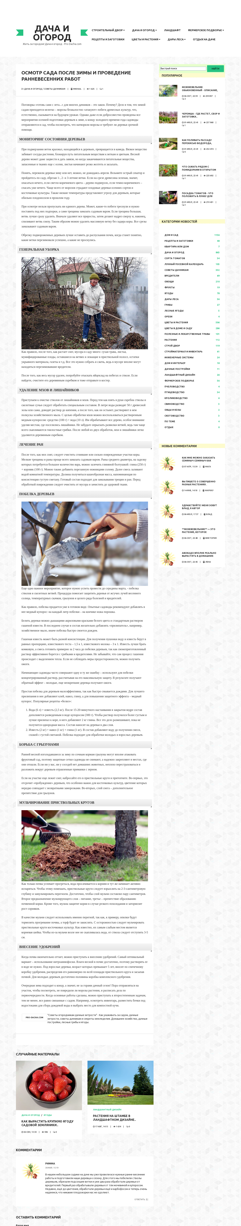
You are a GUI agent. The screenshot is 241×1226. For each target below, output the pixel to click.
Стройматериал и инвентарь (183, 351)
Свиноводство (174, 404)
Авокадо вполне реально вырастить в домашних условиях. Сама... (199, 556)
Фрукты (170, 287)
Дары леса (177, 39)
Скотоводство (174, 416)
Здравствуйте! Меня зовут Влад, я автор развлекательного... (199, 508)
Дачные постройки (177, 369)
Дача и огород (144, 30)
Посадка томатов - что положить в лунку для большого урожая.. (197, 196)
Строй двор (172, 346)
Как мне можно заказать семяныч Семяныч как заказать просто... (198, 460)
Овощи (169, 281)
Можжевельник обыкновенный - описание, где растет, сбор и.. (200, 90)
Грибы (168, 305)
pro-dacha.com (34, 1017)
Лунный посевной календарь (184, 264)
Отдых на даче (204, 39)
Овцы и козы (173, 410)
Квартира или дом (177, 246)
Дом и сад (171, 235)
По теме (170, 421)
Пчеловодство (175, 386)
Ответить (140, 1199)
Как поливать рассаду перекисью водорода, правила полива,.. (197, 143)
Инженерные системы (179, 357)
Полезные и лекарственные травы (187, 334)
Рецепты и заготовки (108, 39)
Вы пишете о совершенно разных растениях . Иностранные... (199, 484)
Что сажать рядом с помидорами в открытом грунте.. (199, 169)
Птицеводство (175, 392)
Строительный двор (108, 30)
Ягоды (48, 1115)
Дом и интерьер (175, 363)
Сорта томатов (175, 258)
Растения (171, 340)
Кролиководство (176, 398)
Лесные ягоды (174, 311)
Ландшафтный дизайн (107, 1110)
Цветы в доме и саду (178, 328)
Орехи (168, 316)
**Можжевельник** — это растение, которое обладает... (198, 532)
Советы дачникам (54, 89)
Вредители (172, 276)
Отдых (169, 427)
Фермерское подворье (206, 30)
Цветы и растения (146, 39)
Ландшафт (172, 30)
